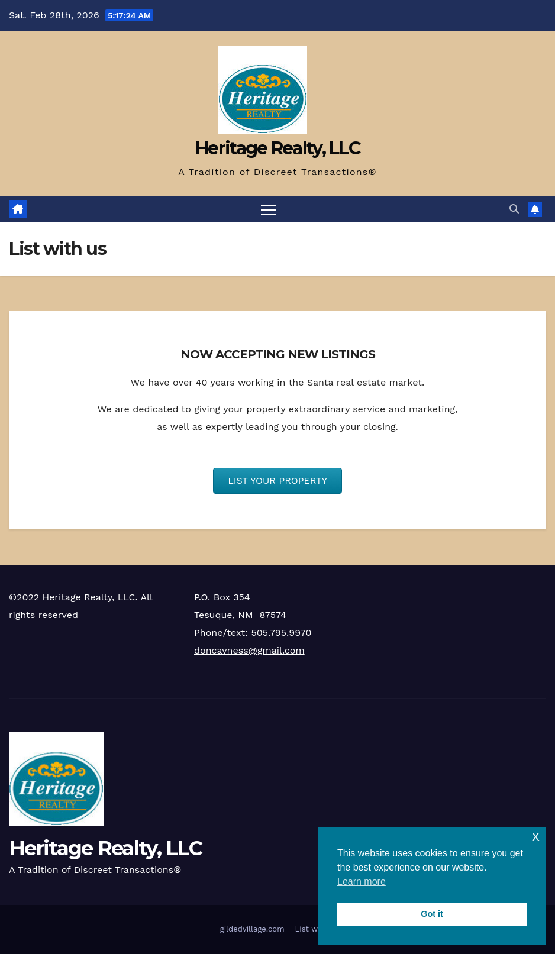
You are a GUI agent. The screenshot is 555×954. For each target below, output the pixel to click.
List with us (317, 928)
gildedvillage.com (252, 928)
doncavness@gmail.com (249, 650)
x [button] (536, 836)
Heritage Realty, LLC (277, 148)
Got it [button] (432, 914)
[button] (514, 209)
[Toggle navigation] (268, 209)
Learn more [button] (361, 882)
